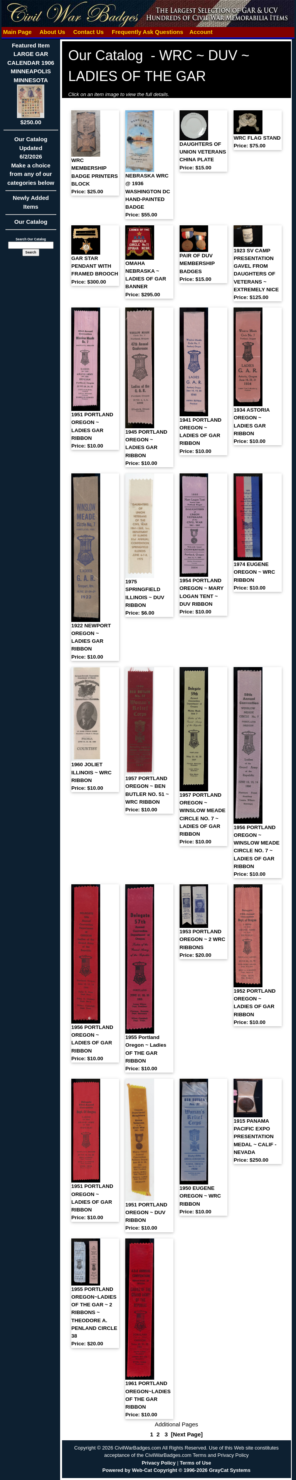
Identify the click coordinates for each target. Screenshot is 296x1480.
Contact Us (89, 32)
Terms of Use (195, 1463)
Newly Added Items (30, 204)
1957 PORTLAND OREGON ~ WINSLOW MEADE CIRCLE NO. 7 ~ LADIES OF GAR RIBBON (202, 818)
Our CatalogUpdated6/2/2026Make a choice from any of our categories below (30, 163)
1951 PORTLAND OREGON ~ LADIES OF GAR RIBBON (92, 1201)
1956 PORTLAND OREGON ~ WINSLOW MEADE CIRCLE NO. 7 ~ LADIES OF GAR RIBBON (256, 850)
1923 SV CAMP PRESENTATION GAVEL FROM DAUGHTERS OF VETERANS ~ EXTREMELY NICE (256, 274)
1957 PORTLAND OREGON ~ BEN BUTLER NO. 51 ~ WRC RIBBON (147, 794)
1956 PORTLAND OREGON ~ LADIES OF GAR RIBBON (92, 1042)
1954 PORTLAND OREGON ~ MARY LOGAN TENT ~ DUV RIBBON (202, 596)
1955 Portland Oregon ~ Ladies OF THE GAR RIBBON (145, 1052)
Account (200, 32)
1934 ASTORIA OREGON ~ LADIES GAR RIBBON (251, 425)
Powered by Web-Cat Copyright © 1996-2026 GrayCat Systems (177, 1470)
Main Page (18, 32)
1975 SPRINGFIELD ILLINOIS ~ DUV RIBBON (144, 597)
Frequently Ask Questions (147, 32)
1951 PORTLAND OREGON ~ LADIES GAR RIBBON (92, 430)
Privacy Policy (159, 1463)
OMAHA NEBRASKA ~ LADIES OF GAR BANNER (145, 278)
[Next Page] (187, 1434)
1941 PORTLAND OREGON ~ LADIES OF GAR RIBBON (201, 435)
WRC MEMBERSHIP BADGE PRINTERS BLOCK (94, 175)
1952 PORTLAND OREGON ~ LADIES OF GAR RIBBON (255, 1006)
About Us (52, 32)
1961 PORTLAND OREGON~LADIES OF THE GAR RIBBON (147, 1398)
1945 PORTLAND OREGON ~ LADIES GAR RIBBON (146, 447)
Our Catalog (30, 221)
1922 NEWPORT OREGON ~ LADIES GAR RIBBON (91, 641)
